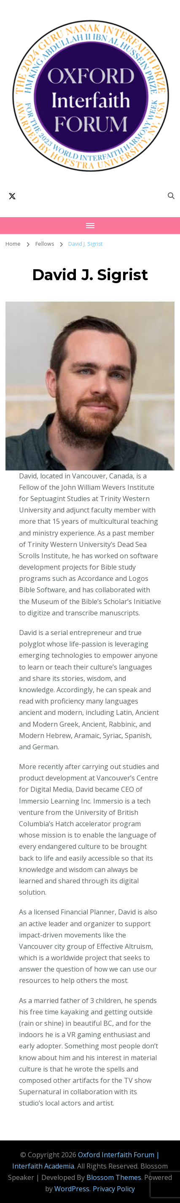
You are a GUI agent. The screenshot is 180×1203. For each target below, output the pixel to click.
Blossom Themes (113, 1177)
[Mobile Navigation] (90, 225)
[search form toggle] (171, 195)
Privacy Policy (114, 1188)
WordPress (71, 1188)
